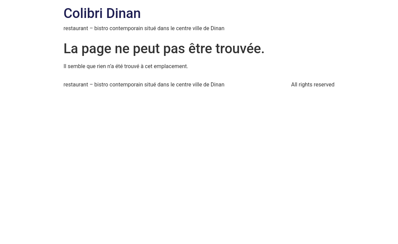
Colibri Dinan (102, 13)
